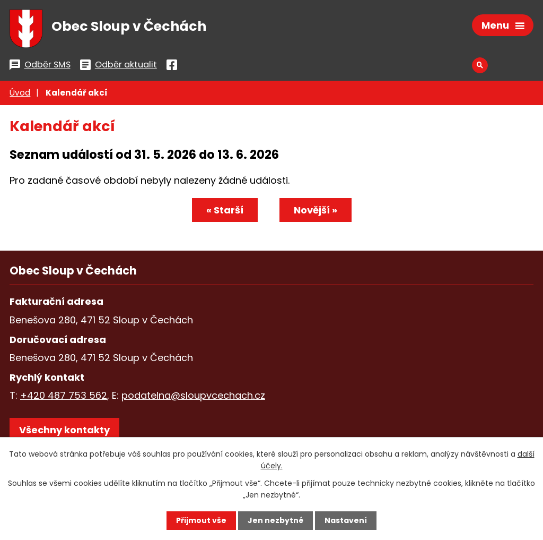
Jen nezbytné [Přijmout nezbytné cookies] (275, 520)
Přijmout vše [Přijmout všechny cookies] (201, 520)
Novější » (315, 210)
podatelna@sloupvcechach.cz (193, 395)
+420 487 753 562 (63, 395)
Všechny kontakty (64, 429)
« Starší (224, 210)
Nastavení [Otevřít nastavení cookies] (346, 520)
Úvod (20, 92)
